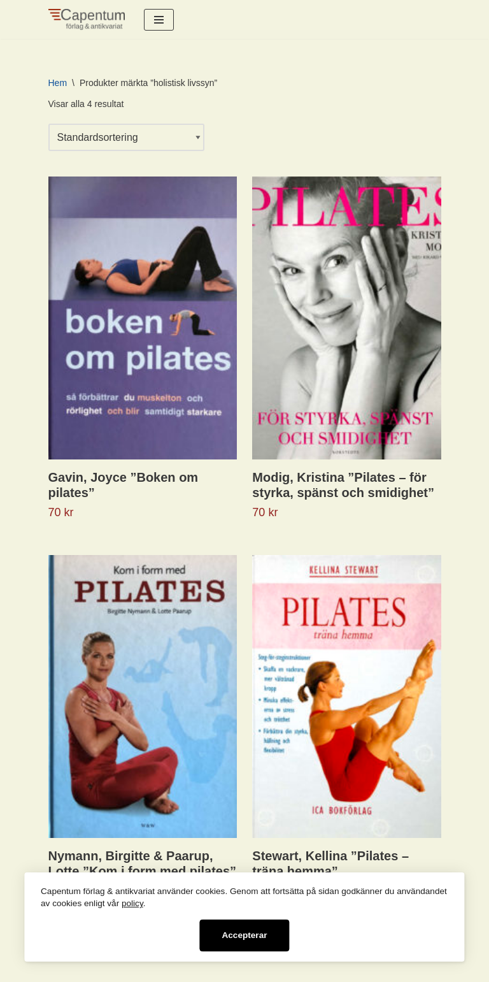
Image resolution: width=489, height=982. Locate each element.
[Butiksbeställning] (126, 137)
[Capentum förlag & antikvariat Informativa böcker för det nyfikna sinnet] (86, 19)
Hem (57, 83)
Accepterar (244, 935)
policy (132, 903)
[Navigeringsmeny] (159, 20)
